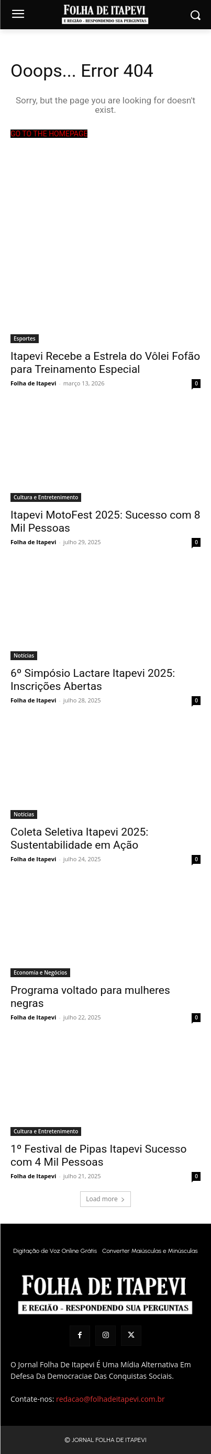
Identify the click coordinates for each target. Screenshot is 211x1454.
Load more (105, 1198)
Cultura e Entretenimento (46, 497)
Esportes (25, 338)
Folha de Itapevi (33, 383)
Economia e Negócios (40, 972)
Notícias (24, 655)
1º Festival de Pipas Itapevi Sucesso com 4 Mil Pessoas (98, 1155)
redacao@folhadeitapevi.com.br (110, 1399)
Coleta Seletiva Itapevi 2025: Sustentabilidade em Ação (79, 838)
